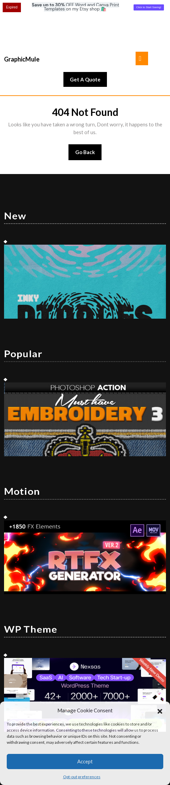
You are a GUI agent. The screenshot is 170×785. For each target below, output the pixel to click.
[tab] (142, 18)
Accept (85, 761)
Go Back (88, 114)
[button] (160, 710)
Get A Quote (88, 41)
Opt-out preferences (82, 776)
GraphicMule (21, 19)
